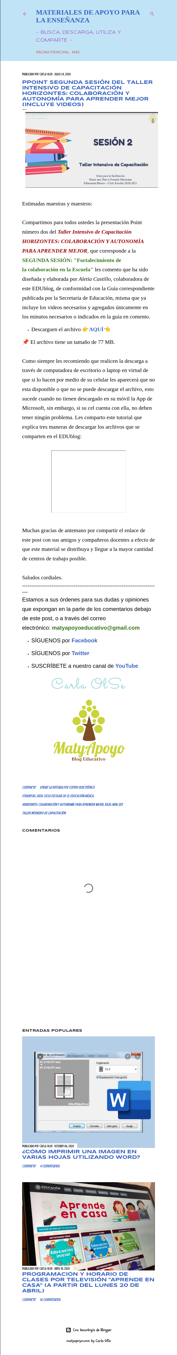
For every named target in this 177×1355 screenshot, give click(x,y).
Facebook (84, 640)
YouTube (126, 666)
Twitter (80, 653)
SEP (120, 805)
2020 (39, 796)
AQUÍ (96, 329)
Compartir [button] (28, 787)
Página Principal (52, 52)
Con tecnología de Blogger (89, 1330)
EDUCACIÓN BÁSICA (81, 796)
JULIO (107, 805)
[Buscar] (152, 12)
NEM (114, 805)
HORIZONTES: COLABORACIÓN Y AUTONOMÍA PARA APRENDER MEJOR (62, 805)
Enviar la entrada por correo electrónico (67, 787)
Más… (77, 52)
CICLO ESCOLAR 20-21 (56, 796)
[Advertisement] (88, 985)
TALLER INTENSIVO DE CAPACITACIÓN (43, 813)
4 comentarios (49, 1166)
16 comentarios (50, 1300)
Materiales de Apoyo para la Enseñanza (88, 16)
